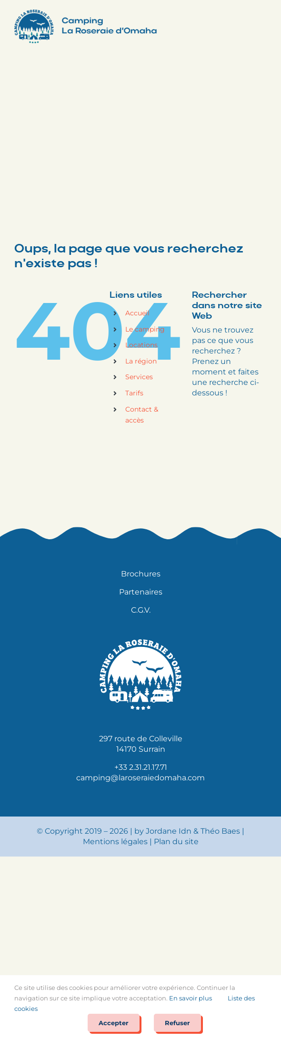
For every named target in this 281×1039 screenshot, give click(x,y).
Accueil (137, 313)
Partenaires (140, 591)
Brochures (141, 573)
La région (141, 361)
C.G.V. (141, 610)
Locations (141, 345)
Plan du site (176, 841)
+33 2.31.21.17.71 (140, 767)
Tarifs (134, 393)
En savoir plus (190, 998)
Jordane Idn (168, 831)
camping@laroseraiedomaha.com (140, 777)
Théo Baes (220, 831)
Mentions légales (115, 841)
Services (139, 377)
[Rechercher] (255, 420)
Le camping (145, 329)
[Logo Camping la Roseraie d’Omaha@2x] (85, 13)
